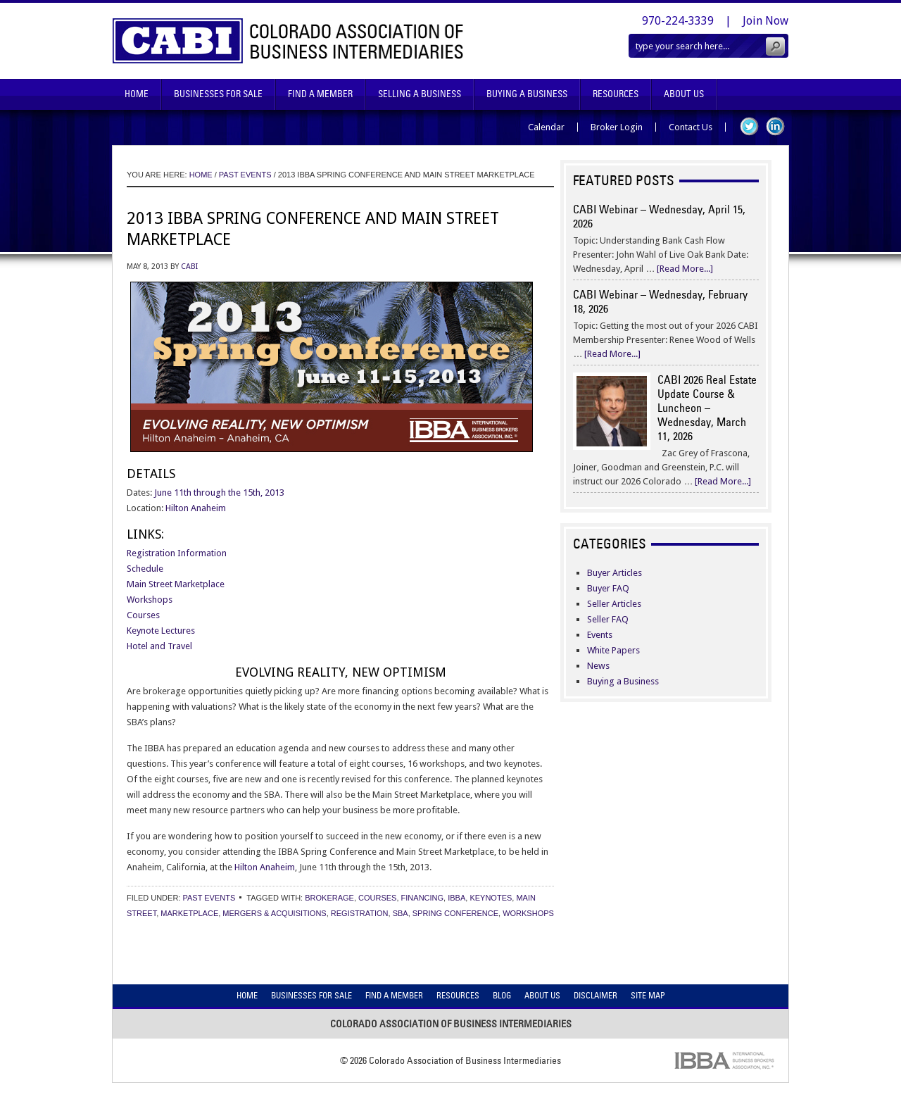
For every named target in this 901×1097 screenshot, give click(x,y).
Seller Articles (614, 603)
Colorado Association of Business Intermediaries (288, 41)
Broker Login (617, 127)
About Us (684, 94)
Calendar (546, 127)
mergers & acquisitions (274, 913)
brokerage (329, 898)
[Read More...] (685, 268)
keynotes (491, 898)
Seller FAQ (608, 619)
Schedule (145, 568)
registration (360, 913)
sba (400, 913)
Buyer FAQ (608, 588)
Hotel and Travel (159, 646)
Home (137, 94)
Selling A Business (419, 94)
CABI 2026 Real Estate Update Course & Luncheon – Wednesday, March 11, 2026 (707, 407)
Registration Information (177, 553)
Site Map (648, 995)
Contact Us (690, 127)
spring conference (455, 913)
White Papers (613, 650)
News (598, 665)
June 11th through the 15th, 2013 (219, 492)
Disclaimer (595, 995)
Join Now (765, 20)
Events (599, 634)
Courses (143, 615)
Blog (502, 995)
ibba (456, 898)
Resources (615, 94)
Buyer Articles (614, 573)
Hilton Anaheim (195, 508)
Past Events (208, 898)
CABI (189, 266)
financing (422, 898)
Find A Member (320, 94)
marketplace (189, 913)
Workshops (149, 599)
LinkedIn (775, 126)
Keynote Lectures (161, 630)
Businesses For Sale (218, 94)
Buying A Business (526, 94)
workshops (528, 913)
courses (377, 898)
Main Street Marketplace (176, 584)
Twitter (749, 126)
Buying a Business (623, 681)
